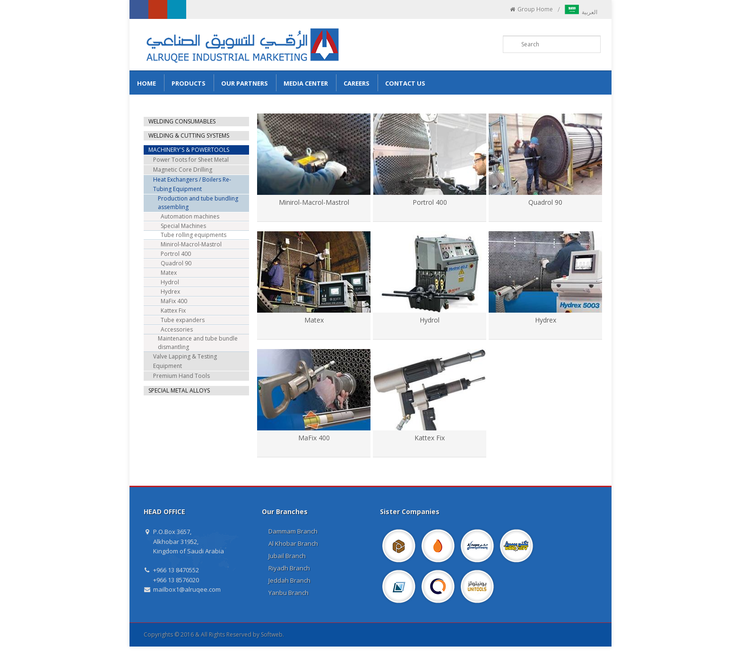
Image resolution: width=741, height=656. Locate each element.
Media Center (306, 83)
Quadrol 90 (545, 202)
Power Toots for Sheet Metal (191, 160)
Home (146, 83)
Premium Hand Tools (181, 376)
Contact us (405, 83)
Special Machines (183, 226)
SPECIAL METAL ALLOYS (179, 390)
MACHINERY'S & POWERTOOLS (188, 150)
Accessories (177, 329)
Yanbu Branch (288, 592)
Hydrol (429, 319)
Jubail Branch (287, 555)
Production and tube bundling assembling (198, 202)
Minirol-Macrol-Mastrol (314, 202)
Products (189, 83)
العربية (581, 12)
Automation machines (190, 216)
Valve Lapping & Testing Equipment (185, 361)
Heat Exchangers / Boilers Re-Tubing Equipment (192, 184)
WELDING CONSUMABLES (181, 121)
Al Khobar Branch (293, 543)
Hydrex (545, 319)
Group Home (531, 9)
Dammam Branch (293, 531)
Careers (357, 83)
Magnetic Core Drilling (182, 170)
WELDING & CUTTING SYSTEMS (188, 135)
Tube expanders (183, 320)
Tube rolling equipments (193, 235)
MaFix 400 (314, 437)
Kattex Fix (429, 437)
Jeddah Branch (289, 580)
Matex (314, 319)
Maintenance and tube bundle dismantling (198, 342)
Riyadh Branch (289, 568)
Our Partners (244, 83)
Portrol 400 (430, 202)
